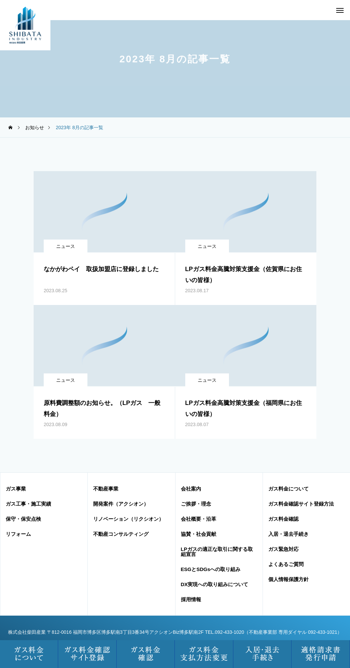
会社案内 (191, 488)
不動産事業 (105, 488)
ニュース (65, 246)
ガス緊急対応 (283, 549)
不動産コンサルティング (121, 533)
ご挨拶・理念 (196, 503)
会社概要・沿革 (198, 518)
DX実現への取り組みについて (214, 584)
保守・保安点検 (23, 518)
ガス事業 (16, 488)
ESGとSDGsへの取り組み (211, 569)
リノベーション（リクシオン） (128, 518)
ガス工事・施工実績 (28, 503)
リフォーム (18, 533)
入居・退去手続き (288, 533)
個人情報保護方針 (288, 579)
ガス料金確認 (283, 518)
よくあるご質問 (286, 564)
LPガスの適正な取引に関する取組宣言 (217, 552)
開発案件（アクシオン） (121, 503)
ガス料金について (288, 488)
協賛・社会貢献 (198, 533)
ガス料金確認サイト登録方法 (301, 503)
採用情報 (191, 599)
